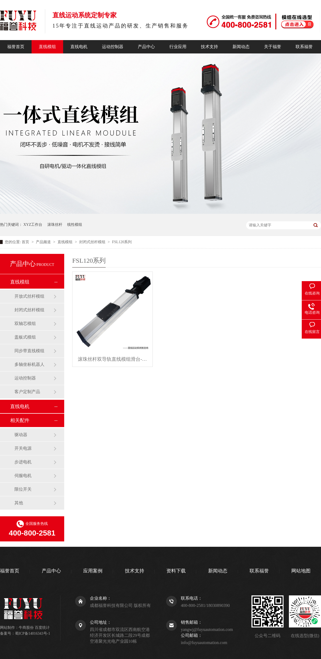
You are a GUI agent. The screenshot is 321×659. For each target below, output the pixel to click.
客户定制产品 (27, 391)
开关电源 (23, 448)
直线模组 (47, 46)
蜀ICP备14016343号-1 (32, 633)
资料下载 (176, 570)
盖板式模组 (25, 337)
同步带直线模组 (29, 350)
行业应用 (177, 46)
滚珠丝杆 (54, 225)
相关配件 (19, 420)
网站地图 (301, 570)
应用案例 (92, 570)
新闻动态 (241, 46)
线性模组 (74, 225)
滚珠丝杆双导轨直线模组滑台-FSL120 (112, 359)
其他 (18, 503)
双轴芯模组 (25, 323)
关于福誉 (272, 46)
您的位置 (12, 242)
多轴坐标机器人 (29, 364)
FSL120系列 (122, 242)
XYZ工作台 (33, 225)
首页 (26, 242)
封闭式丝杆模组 (92, 242)
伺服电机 (23, 475)
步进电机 (23, 462)
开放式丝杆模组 (29, 296)
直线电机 (78, 46)
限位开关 (23, 489)
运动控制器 (112, 46)
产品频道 (44, 242)
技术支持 (209, 46)
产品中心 (146, 46)
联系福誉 (304, 46)
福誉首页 (15, 46)
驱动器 (20, 434)
